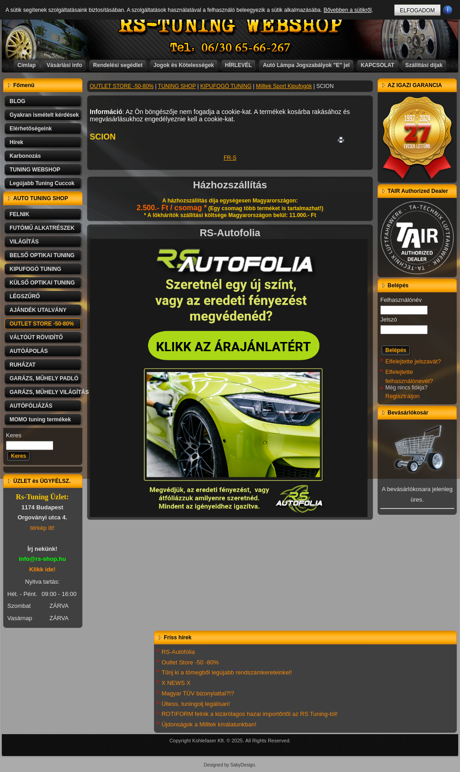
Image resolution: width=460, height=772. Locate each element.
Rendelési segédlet (118, 65)
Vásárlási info (64, 65)
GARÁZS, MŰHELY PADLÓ (44, 378)
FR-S (230, 158)
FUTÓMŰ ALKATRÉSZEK (42, 228)
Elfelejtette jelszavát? (413, 361)
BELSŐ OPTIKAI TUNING (42, 255)
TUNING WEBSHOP (35, 169)
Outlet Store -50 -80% (190, 662)
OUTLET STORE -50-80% (42, 324)
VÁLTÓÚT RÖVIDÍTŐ (36, 337)
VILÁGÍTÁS (24, 241)
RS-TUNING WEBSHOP (230, 25)
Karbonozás (25, 156)
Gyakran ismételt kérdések (44, 115)
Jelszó (388, 319)
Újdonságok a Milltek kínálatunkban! (209, 724)
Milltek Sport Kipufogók (284, 86)
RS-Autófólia (178, 651)
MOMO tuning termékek (40, 419)
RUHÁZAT (23, 365)
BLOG (18, 101)
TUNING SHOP (177, 86)
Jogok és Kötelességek (183, 65)
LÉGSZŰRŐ (25, 296)
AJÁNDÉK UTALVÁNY (38, 310)
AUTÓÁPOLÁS (29, 351)
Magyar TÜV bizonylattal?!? (198, 693)
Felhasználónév (401, 299)
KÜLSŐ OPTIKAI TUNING (42, 283)
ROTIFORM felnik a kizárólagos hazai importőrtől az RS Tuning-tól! (250, 713)
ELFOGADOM (417, 10)
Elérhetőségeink (31, 128)
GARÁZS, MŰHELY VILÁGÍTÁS (46, 392)
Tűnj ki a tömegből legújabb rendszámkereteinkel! (227, 672)
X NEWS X (176, 682)
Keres (13, 435)
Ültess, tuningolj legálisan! (196, 703)
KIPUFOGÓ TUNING (35, 269)
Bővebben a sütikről (347, 10)
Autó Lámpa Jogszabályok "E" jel (306, 65)
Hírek (16, 142)
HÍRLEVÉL (238, 65)
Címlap (26, 65)
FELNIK (19, 214)
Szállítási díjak (424, 65)
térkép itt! (42, 527)
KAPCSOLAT (377, 65)
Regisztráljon (402, 396)
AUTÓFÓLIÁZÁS (31, 406)
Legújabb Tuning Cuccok (42, 183)
